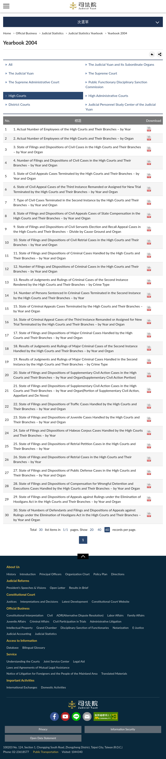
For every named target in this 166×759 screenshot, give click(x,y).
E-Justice (138, 627)
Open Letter (57, 587)
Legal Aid (79, 661)
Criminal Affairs (39, 621)
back (152, 54)
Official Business (26, 33)
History (11, 574)
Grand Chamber (46, 627)
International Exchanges (21, 687)
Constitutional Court (20, 594)
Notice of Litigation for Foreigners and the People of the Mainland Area (52, 673)
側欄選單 (6, 6)
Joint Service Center (56, 661)
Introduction (28, 574)
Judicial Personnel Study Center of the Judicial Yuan (121, 106)
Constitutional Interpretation (24, 615)
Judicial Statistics (52, 33)
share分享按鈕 (160, 54)
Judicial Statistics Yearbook (85, 33)
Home (7, 33)
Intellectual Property (19, 627)
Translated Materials (114, 673)
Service (11, 654)
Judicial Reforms (17, 581)
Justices (11, 601)
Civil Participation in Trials (69, 621)
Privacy (43, 729)
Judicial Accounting (18, 634)
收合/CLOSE (82, 556)
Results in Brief (78, 587)
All (10, 64)
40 (99, 529)
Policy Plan (100, 574)
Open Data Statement (43, 738)
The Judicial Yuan (21, 73)
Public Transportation (45, 752)
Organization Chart (77, 574)
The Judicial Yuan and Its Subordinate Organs (121, 64)
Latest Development (75, 601)
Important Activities (20, 680)
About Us (13, 567)
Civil (50, 615)
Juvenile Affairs (16, 621)
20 (91, 529)
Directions (117, 574)
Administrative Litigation (105, 621)
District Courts (19, 104)
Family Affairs (135, 615)
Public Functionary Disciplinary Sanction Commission (116, 84)
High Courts (17, 96)
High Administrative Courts (108, 96)
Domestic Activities (53, 687)
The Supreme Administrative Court (34, 82)
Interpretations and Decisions (39, 601)
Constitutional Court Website (110, 601)
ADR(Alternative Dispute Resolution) (80, 615)
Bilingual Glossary (33, 647)
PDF (149, 128)
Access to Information (21, 640)
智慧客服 (147, 6)
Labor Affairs (115, 615)
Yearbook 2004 (117, 33)
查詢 (159, 6)
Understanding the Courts (23, 661)
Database (12, 647)
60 (107, 529)
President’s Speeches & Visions (26, 587)
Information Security (123, 729)
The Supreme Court (103, 73)
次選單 (83, 21)
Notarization (121, 627)
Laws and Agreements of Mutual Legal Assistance (37, 667)
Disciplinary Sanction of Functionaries (84, 627)
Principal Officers (50, 574)
